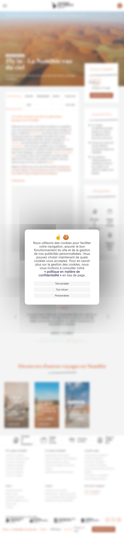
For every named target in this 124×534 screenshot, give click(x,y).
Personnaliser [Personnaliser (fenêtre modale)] (62, 295)
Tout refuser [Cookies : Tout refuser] (62, 289)
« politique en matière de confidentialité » (59, 273)
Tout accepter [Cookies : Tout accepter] (62, 283)
